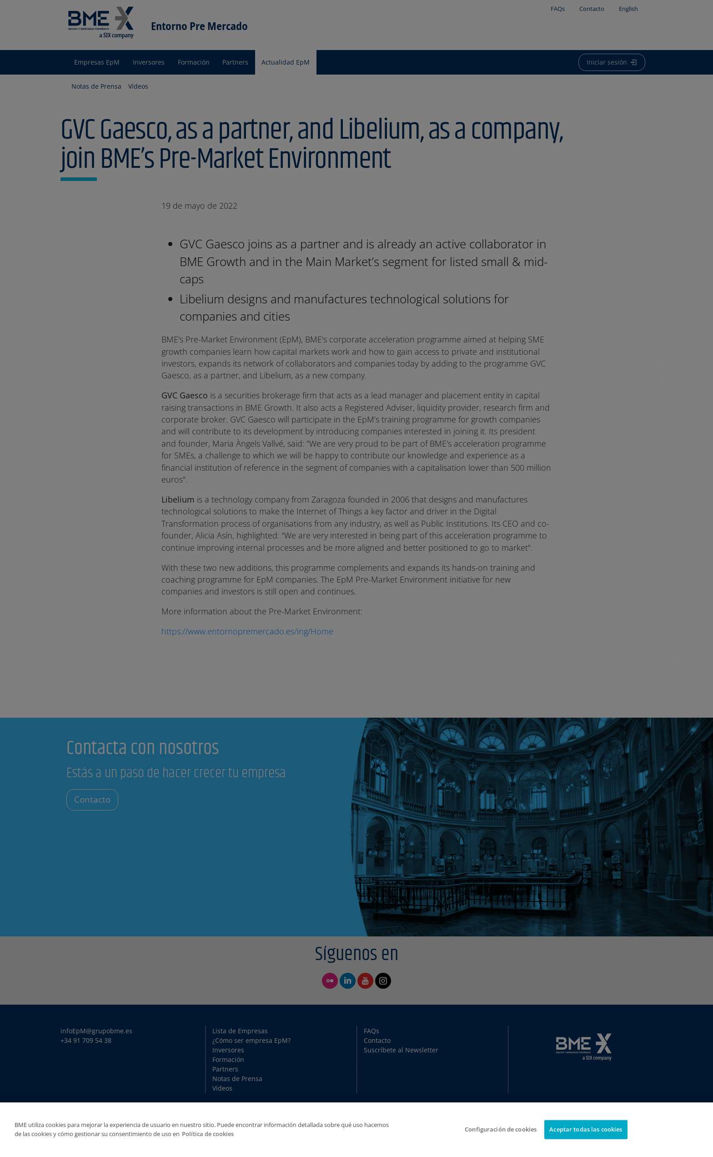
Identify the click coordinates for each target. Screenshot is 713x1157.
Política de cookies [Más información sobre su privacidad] (208, 1134)
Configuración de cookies (501, 1129)
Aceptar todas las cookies (585, 1129)
